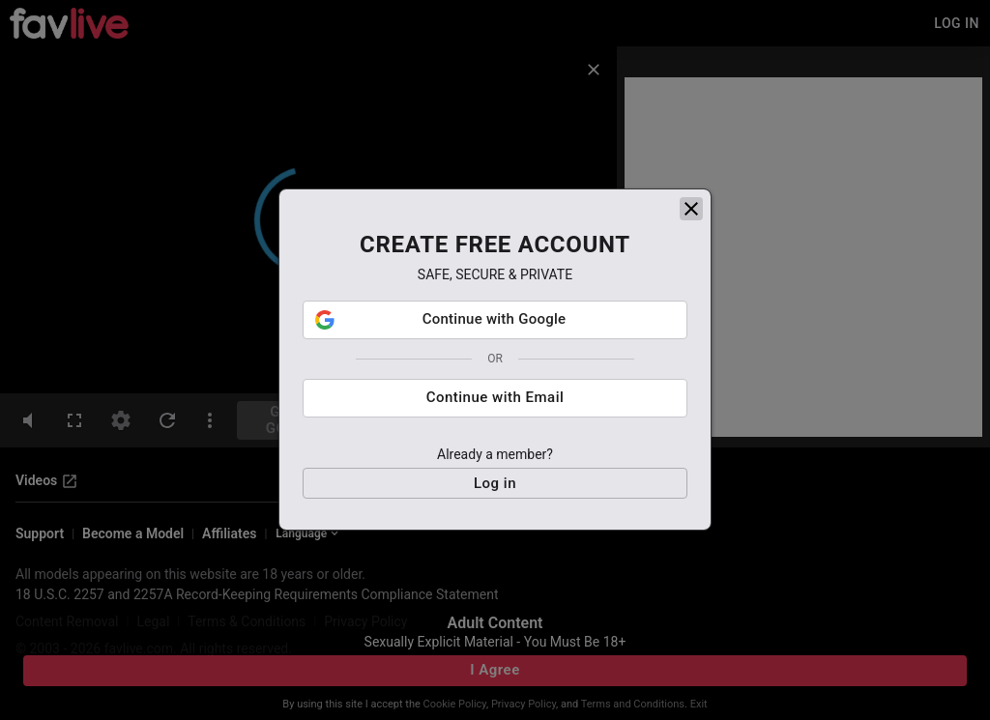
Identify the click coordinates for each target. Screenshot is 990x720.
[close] (691, 212)
